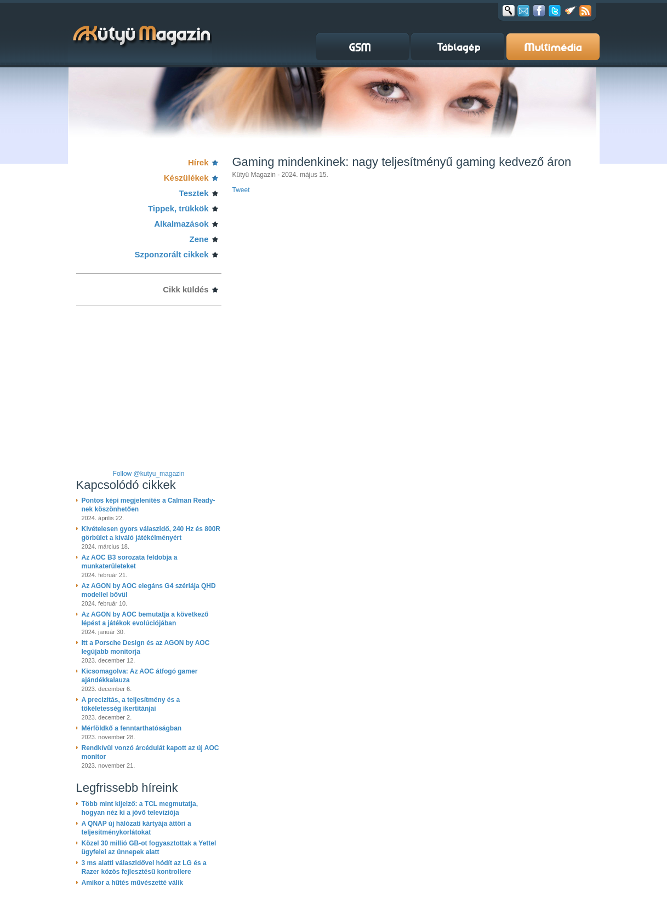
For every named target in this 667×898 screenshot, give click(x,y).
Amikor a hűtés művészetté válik (132, 883)
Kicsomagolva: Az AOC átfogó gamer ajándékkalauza (140, 675)
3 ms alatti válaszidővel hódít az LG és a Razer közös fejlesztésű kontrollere (144, 867)
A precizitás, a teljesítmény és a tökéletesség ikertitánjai (131, 704)
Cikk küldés (185, 289)
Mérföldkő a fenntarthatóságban (132, 728)
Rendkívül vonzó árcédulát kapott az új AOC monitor (150, 752)
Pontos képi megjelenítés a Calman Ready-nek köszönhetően (148, 505)
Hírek (198, 162)
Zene (198, 239)
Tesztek (194, 193)
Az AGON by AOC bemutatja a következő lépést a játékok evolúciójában (145, 619)
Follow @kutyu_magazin (149, 473)
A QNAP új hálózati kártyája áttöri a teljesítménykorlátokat (136, 828)
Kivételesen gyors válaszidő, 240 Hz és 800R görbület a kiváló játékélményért (151, 533)
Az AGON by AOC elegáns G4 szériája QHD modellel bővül (149, 590)
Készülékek (186, 177)
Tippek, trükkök (178, 208)
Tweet (241, 190)
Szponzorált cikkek (171, 254)
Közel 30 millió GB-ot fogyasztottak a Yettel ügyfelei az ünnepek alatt (149, 847)
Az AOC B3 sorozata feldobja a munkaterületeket (130, 562)
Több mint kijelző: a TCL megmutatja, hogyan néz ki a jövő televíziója (140, 808)
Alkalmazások (181, 223)
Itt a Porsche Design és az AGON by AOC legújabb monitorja (146, 647)
